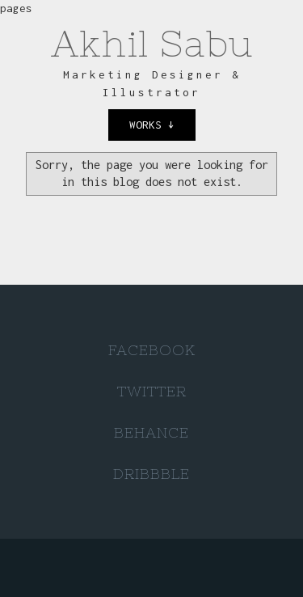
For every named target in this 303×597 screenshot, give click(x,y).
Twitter (152, 391)
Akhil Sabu (152, 43)
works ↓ (152, 124)
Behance (151, 432)
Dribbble (151, 473)
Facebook (152, 349)
